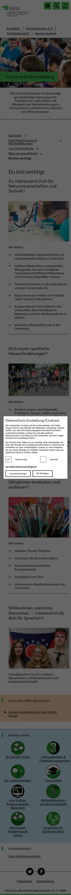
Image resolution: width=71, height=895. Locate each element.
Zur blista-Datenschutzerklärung (21, 466)
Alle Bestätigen (42, 473)
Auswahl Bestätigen (18, 473)
